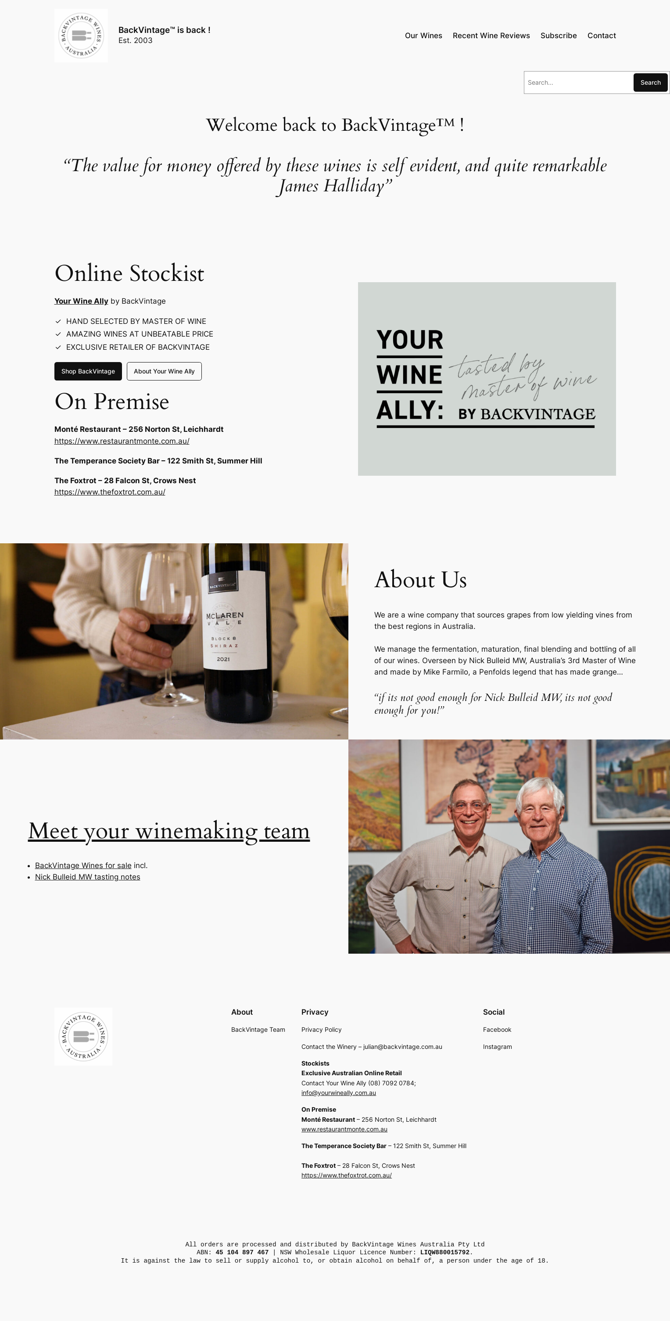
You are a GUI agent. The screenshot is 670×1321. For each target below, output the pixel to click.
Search (651, 82)
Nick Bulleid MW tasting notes (87, 876)
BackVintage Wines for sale (83, 865)
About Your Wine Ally (164, 371)
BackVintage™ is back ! (164, 30)
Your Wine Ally (81, 301)
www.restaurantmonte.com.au (344, 1129)
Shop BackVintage (88, 371)
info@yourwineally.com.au (338, 1092)
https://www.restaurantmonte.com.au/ (122, 441)
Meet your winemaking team (169, 831)
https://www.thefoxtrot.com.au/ (109, 492)
